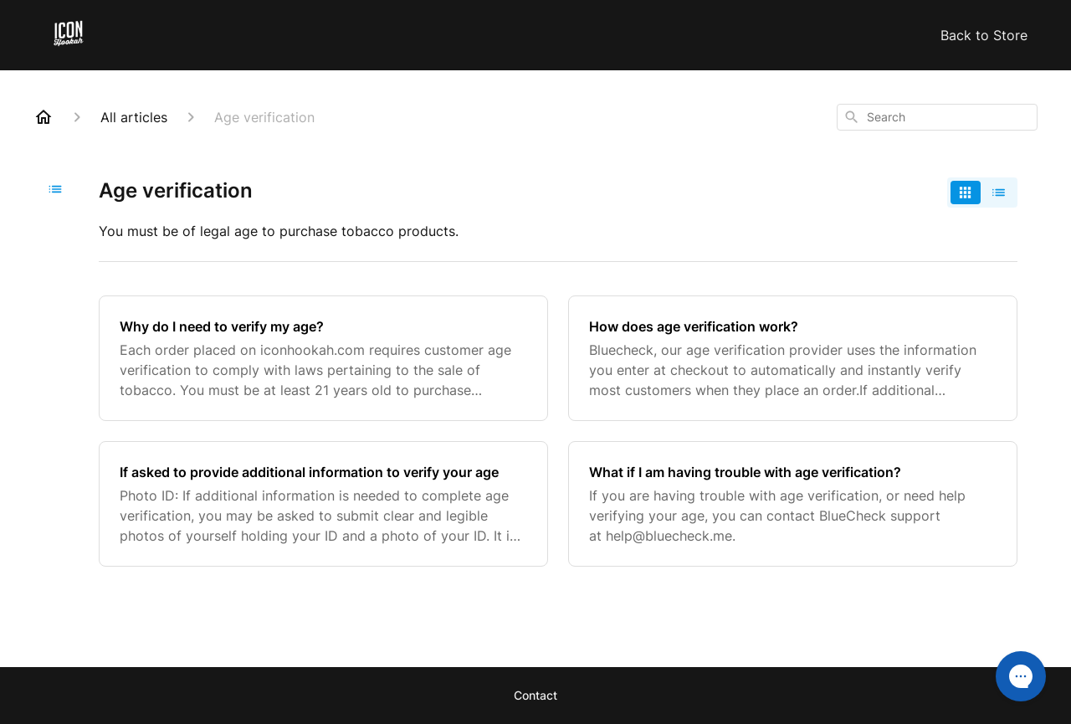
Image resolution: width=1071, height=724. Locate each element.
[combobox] (937, 117)
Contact (535, 695)
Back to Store (983, 35)
